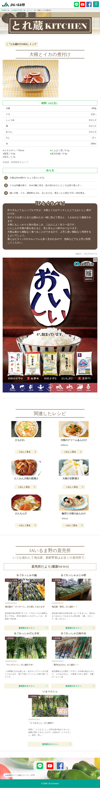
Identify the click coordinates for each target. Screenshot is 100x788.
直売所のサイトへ (27, 628)
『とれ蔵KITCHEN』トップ (22, 44)
